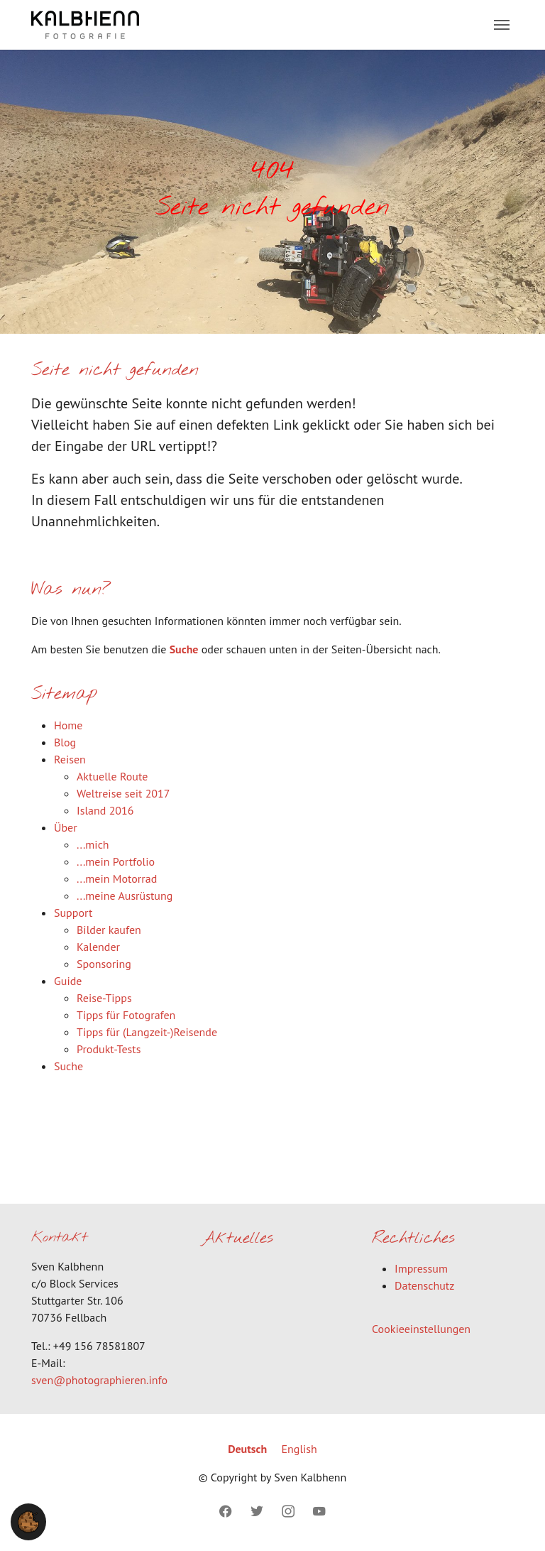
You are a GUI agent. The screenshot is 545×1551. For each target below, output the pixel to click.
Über (65, 827)
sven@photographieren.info (99, 1380)
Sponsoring (104, 964)
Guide (68, 981)
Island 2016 (105, 810)
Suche (184, 649)
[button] (28, 1520)
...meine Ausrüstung (124, 895)
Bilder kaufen (109, 930)
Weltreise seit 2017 (123, 793)
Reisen (70, 759)
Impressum (421, 1268)
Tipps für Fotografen (126, 1015)
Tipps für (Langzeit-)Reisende (147, 1032)
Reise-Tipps (104, 998)
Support (73, 912)
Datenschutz (424, 1285)
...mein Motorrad (117, 878)
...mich (93, 844)
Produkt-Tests (109, 1049)
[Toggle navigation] (502, 25)
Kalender (98, 947)
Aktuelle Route (112, 776)
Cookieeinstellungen (421, 1329)
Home (68, 725)
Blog (65, 742)
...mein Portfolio (116, 861)
